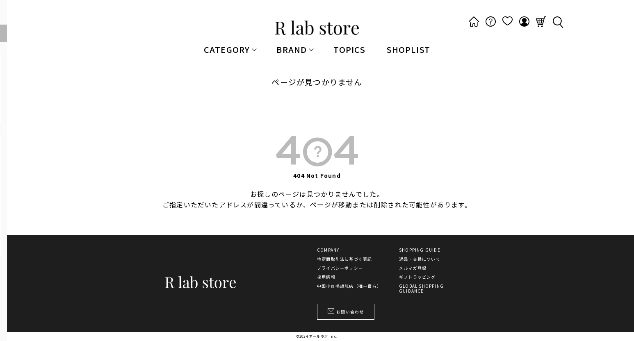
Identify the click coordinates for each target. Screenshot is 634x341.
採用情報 (326, 277)
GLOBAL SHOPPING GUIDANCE (421, 288)
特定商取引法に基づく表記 (344, 259)
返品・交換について (419, 259)
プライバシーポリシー (340, 268)
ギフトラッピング (417, 277)
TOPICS (349, 49)
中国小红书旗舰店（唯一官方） (349, 286)
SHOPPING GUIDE (419, 250)
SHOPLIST (408, 49)
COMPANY (328, 250)
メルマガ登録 (412, 268)
